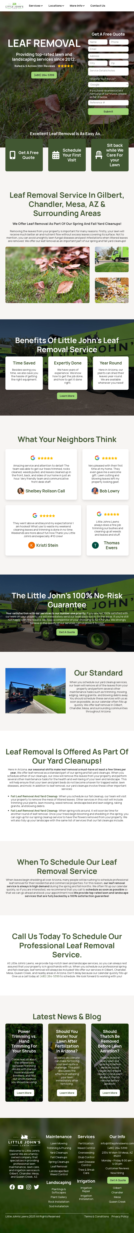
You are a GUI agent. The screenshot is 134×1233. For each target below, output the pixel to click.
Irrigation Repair (86, 1189)
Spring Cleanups (59, 1161)
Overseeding (86, 1152)
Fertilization (86, 1143)
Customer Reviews (117, 1168)
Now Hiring (117, 1173)
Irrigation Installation (86, 1197)
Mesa (117, 1197)
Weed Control (86, 1148)
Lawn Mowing (58, 1143)
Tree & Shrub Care (86, 1171)
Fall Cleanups (59, 1157)
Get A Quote (67, 632)
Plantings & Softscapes (59, 1191)
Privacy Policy (120, 1216)
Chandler (117, 1192)
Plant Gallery (59, 1197)
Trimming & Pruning (59, 1148)
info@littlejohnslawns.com (117, 1143)
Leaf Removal (59, 1166)
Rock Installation (58, 1201)
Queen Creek (117, 1201)
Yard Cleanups (59, 1152)
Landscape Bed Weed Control (58, 1172)
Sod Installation (59, 1206)
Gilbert (117, 1187)
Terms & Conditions (96, 1216)
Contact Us (97, 5)
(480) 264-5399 (44, 75)
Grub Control (86, 1157)
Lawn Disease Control (86, 1163)
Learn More (67, 396)
